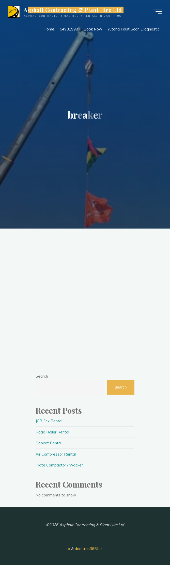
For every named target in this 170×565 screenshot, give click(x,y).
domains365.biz (88, 548)
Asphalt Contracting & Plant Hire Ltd (73, 10)
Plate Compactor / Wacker (59, 465)
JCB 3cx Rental (49, 420)
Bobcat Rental (48, 443)
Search (42, 376)
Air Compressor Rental (56, 454)
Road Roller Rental (52, 432)
